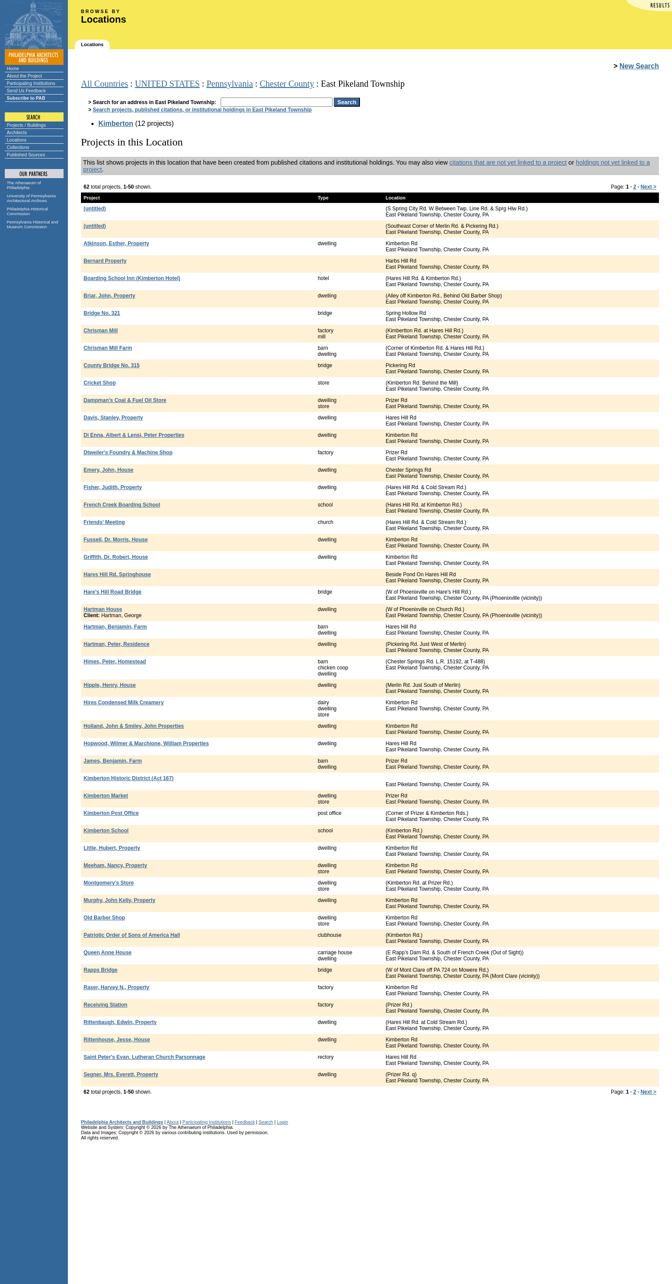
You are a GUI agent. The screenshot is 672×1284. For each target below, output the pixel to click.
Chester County (287, 83)
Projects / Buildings (26, 125)
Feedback (245, 1122)
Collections (18, 147)
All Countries (104, 83)
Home (13, 68)
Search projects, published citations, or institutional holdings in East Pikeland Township (202, 110)
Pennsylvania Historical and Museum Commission (32, 224)
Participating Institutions (31, 83)
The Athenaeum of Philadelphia (24, 185)
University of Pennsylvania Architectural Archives (31, 198)
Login (282, 1122)
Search (266, 1122)
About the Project (24, 75)
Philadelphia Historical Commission (27, 211)
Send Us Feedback (26, 90)
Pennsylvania (229, 83)
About (173, 1122)
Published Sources (26, 154)
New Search (639, 66)
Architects (17, 132)
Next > (648, 187)
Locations (17, 139)
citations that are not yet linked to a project (508, 162)
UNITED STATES (167, 83)
